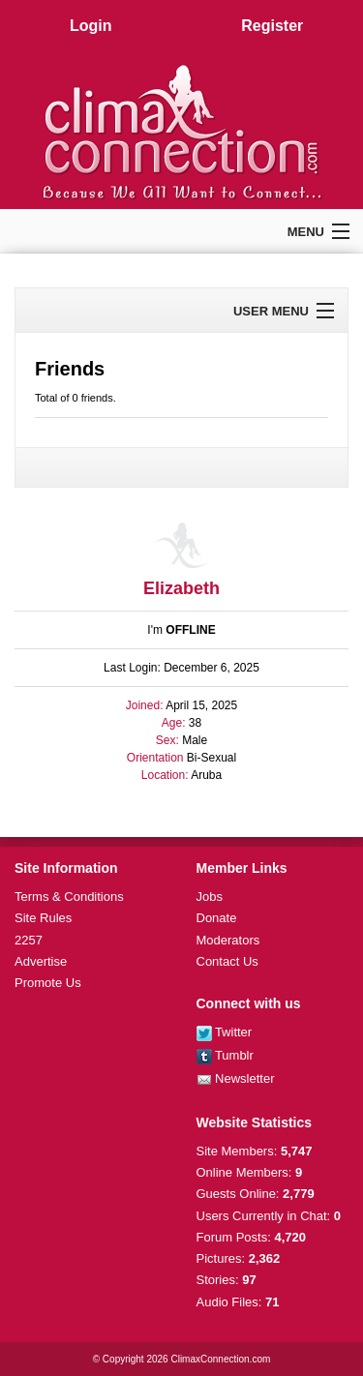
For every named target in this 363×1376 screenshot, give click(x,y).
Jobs (210, 896)
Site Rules (43, 918)
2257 (29, 940)
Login (91, 25)
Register (272, 25)
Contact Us (227, 961)
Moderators (228, 940)
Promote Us (48, 982)
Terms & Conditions (69, 896)
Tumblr (225, 1055)
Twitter (225, 1032)
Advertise (41, 961)
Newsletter (236, 1078)
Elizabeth (181, 588)
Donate (217, 918)
